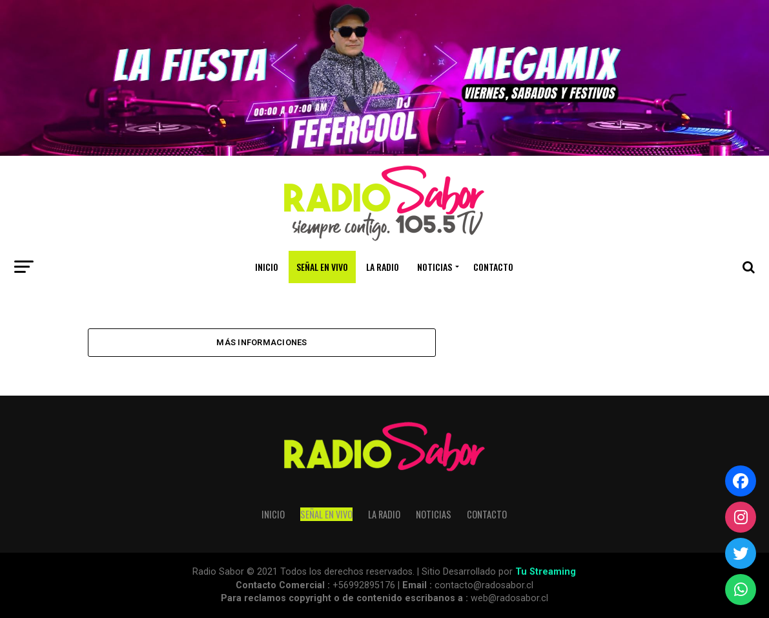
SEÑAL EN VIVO (322, 266)
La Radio (382, 266)
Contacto (493, 266)
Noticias (434, 266)
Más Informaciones (261, 342)
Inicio (266, 266)
